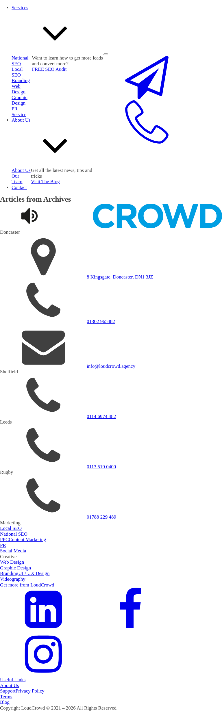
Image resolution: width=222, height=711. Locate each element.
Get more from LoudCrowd (27, 585)
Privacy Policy (30, 691)
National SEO (13, 534)
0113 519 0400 (101, 466)
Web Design (18, 89)
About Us (9, 685)
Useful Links (12, 679)
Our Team (17, 179)
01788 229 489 (101, 517)
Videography (12, 579)
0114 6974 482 (101, 416)
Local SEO (17, 72)
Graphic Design (19, 100)
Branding (21, 80)
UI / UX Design (33, 573)
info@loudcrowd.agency (111, 366)
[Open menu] (105, 54)
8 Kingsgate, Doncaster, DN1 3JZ (120, 277)
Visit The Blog (45, 181)
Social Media (13, 551)
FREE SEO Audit (49, 69)
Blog (5, 702)
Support (8, 691)
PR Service (19, 111)
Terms (6, 696)
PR (3, 545)
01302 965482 (101, 321)
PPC (4, 539)
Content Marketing (27, 539)
